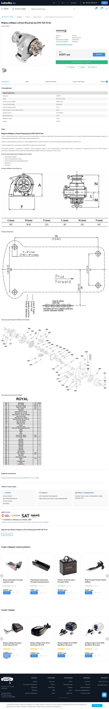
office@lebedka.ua (103, 685)
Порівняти (71, 67)
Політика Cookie (85, 693)
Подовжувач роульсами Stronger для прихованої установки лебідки (39, 582)
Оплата (52, 684)
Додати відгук (7, 534)
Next (107, 576)
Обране (81, 67)
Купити (7, 592)
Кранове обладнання (31, 693)
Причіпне (34, 690)
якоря (74, 136)
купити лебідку (35, 478)
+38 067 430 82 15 (91, 3)
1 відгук (13, 649)
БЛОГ (70, 681)
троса (95, 148)
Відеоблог (69, 693)
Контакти (87, 681)
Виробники (51, 687)
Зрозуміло (97, 705)
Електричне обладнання (30, 684)
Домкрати (34, 687)
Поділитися (93, 67)
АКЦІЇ (53, 693)
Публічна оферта (85, 687)
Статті (70, 690)
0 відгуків (13, 586)
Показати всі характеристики (64, 44)
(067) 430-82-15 (103, 681)
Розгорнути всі (63, 697)
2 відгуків (40, 649)
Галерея (70, 687)
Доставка (6, 512)
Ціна (60, 52)
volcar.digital (11, 696)
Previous (1, 576)
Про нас (87, 684)
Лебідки (35, 681)
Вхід (104, 3)
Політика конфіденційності (82, 690)
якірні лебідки (20, 478)
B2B (54, 690)
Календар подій (68, 684)
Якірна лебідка (5, 136)
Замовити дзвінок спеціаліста (82, 62)
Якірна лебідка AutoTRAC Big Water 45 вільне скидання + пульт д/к (67, 645)
